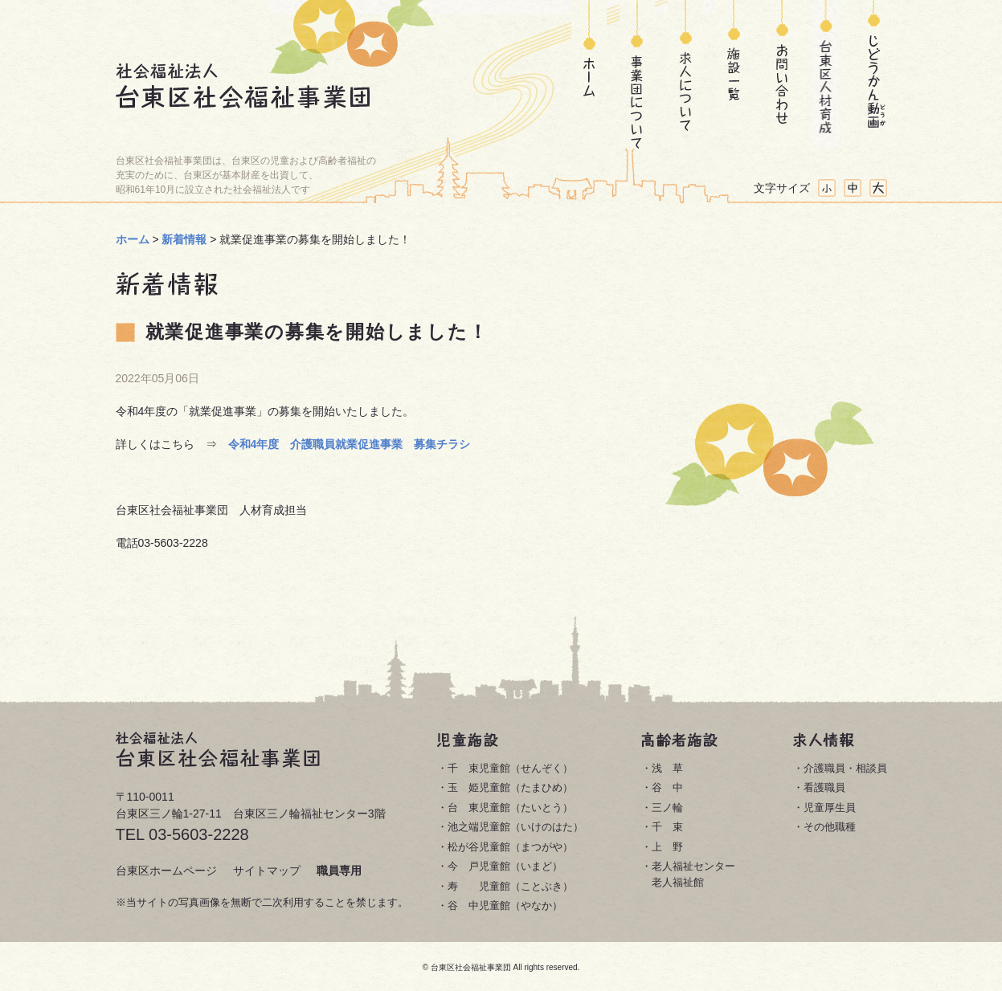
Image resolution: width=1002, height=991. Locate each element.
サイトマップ (267, 870)
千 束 (667, 827)
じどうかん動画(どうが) (874, 74)
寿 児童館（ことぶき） (510, 886)
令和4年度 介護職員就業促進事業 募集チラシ (349, 444)
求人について (685, 74)
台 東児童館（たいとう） (510, 807)
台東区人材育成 (825, 74)
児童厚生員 (830, 807)
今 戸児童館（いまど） (505, 866)
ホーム (589, 74)
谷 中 (667, 787)
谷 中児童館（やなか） (505, 905)
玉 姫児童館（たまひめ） (510, 787)
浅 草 (667, 768)
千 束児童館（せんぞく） (510, 768)
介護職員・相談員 (845, 768)
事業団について (637, 74)
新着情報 (184, 239)
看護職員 (824, 787)
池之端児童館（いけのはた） (515, 827)
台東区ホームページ (166, 870)
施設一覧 (733, 74)
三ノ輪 (667, 807)
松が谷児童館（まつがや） (510, 847)
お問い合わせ (777, 74)
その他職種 (830, 827)
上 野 (667, 847)
